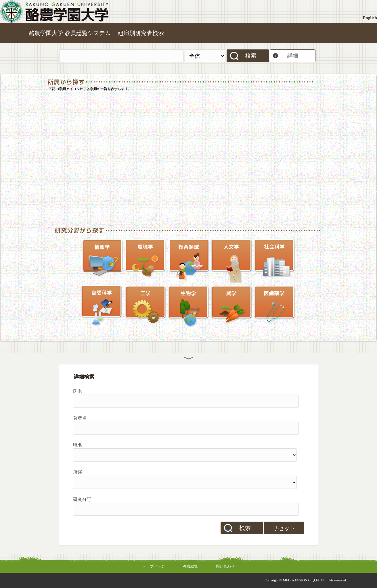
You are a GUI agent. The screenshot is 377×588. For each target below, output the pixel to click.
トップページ (153, 566)
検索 (250, 56)
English (370, 17)
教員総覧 (190, 566)
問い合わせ (225, 566)
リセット (283, 528)
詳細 (292, 56)
